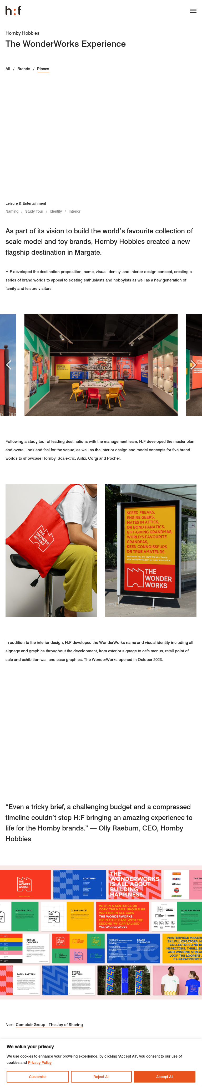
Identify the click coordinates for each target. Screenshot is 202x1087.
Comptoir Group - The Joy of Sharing (49, 1024)
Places (43, 68)
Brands (23, 68)
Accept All (164, 1077)
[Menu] (191, 11)
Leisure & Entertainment (26, 203)
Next (191, 364)
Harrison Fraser (13, 11)
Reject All (101, 1077)
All (8, 68)
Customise (38, 1077)
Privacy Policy (40, 1062)
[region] (101, 1063)
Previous (9, 364)
